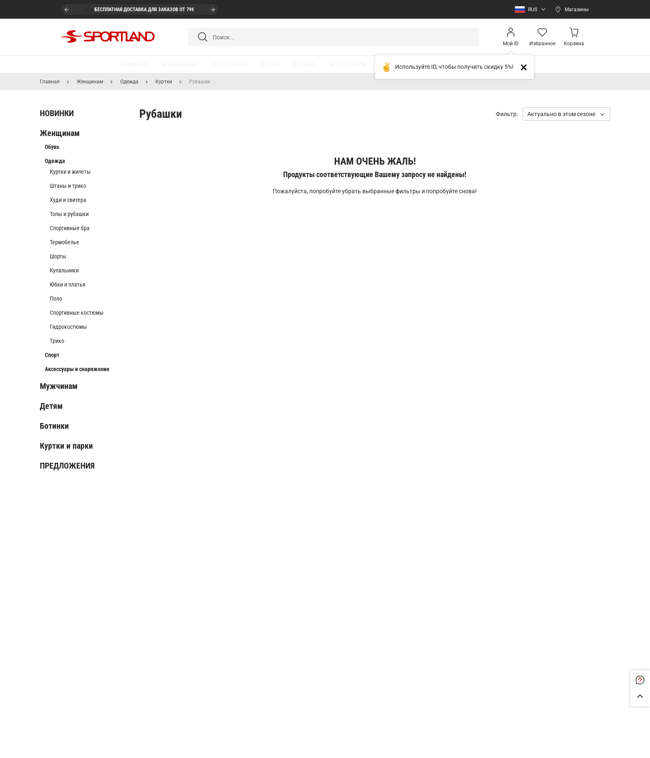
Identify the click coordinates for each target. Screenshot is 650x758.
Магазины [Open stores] (577, 9)
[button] (528, 10)
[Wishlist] (542, 37)
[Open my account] (511, 37)
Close (527, 67)
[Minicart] (574, 37)
